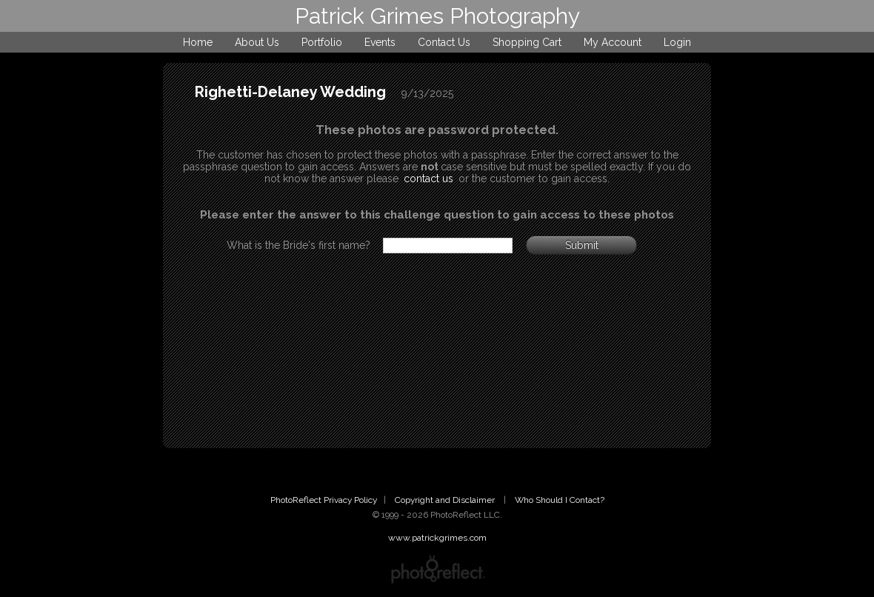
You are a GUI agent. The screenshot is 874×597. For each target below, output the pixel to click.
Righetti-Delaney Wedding (290, 92)
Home (198, 42)
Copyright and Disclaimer (446, 500)
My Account (612, 42)
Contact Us (444, 42)
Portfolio (321, 42)
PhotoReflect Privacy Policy (323, 500)
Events (380, 42)
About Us (257, 42)
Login (677, 42)
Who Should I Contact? (559, 500)
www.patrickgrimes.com (437, 538)
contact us (428, 178)
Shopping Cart (527, 42)
